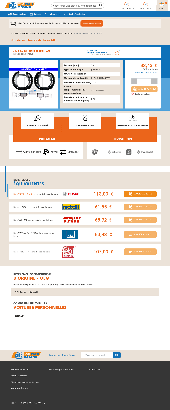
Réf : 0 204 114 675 (23, 194)
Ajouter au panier (147, 89)
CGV (13, 403)
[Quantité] (144, 81)
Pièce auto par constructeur (61, 369)
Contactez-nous (94, 369)
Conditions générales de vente (25, 382)
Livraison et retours (20, 369)
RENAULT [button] (19, 316)
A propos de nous (19, 388)
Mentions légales (19, 375)
